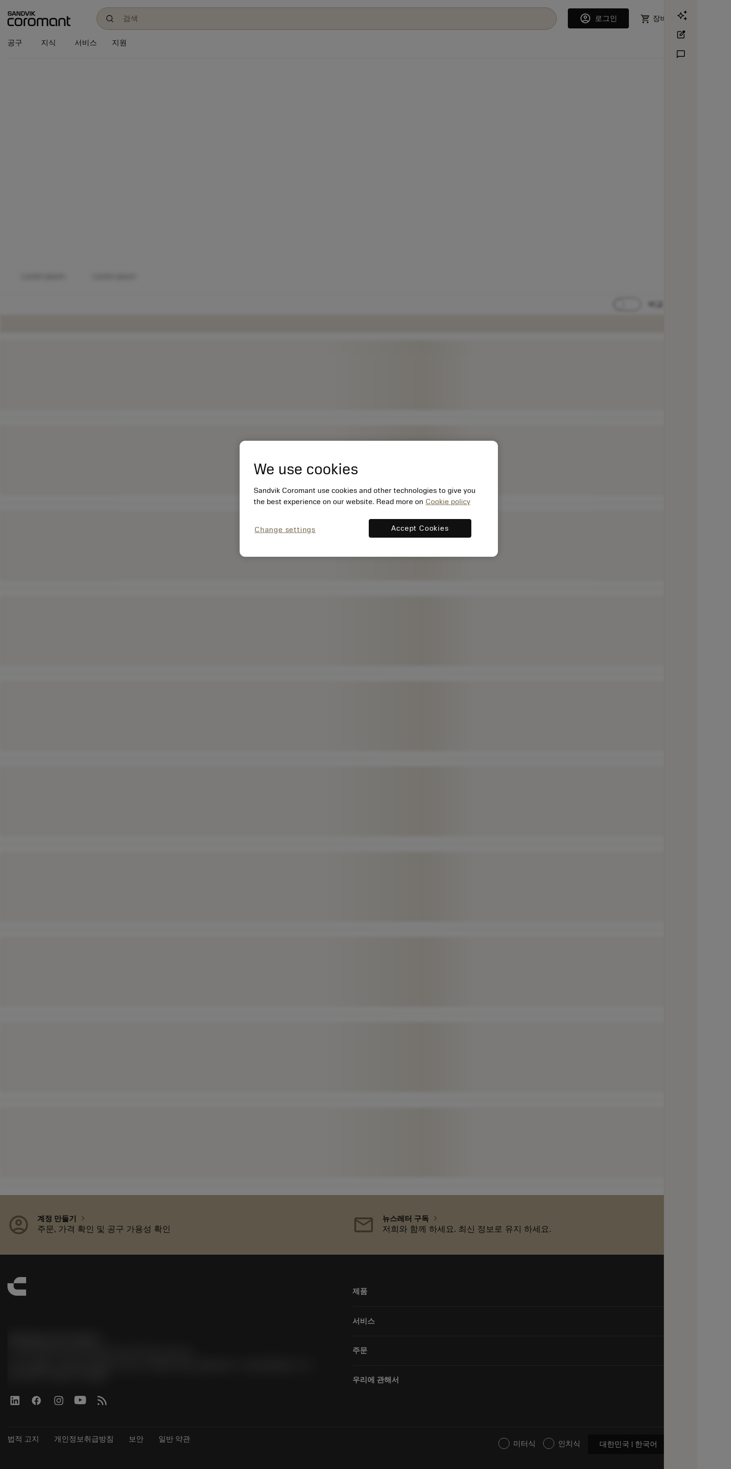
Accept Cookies (419, 528)
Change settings (285, 529)
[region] (369, 499)
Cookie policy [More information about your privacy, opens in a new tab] (448, 501)
